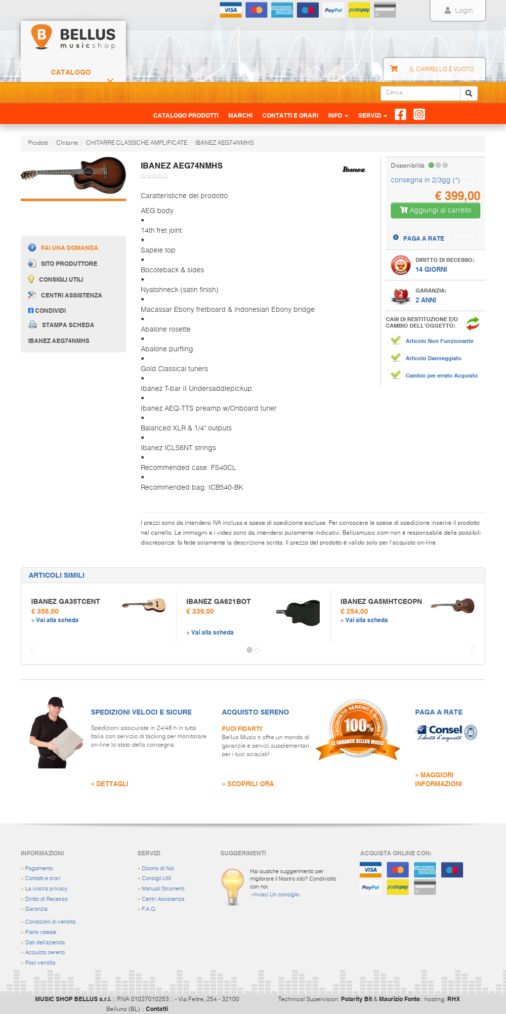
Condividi (47, 310)
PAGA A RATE (423, 238)
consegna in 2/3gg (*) (425, 180)
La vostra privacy (46, 888)
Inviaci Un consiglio (276, 894)
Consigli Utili (156, 878)
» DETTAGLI (109, 783)
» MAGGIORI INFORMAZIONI (438, 779)
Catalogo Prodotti (71, 82)
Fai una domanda (63, 247)
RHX (453, 999)
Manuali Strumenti (163, 888)
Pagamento (39, 868)
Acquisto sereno (45, 952)
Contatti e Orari (290, 115)
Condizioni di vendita (50, 922)
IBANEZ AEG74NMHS (224, 143)
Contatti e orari (42, 878)
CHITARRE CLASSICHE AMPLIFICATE (136, 143)
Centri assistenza (65, 295)
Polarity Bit (356, 999)
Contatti (157, 1009)
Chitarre (67, 143)
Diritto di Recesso (46, 899)
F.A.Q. (149, 909)
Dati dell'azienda (45, 942)
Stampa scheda (61, 324)
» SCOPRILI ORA (248, 783)
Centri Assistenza (163, 899)
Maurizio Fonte (399, 999)
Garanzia (36, 909)
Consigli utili (55, 279)
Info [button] (338, 115)
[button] (30, 650)
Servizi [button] (372, 115)
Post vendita (40, 963)
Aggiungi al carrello (435, 210)
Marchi (240, 115)
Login (458, 10)
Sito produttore (62, 263)
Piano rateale (40, 932)
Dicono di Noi (158, 868)
